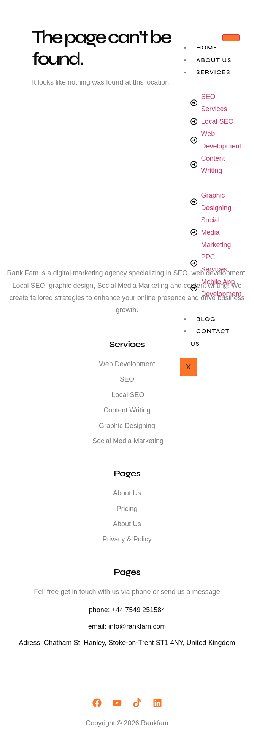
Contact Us (210, 337)
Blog (206, 319)
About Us (214, 60)
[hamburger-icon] (231, 37)
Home (207, 47)
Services (213, 72)
